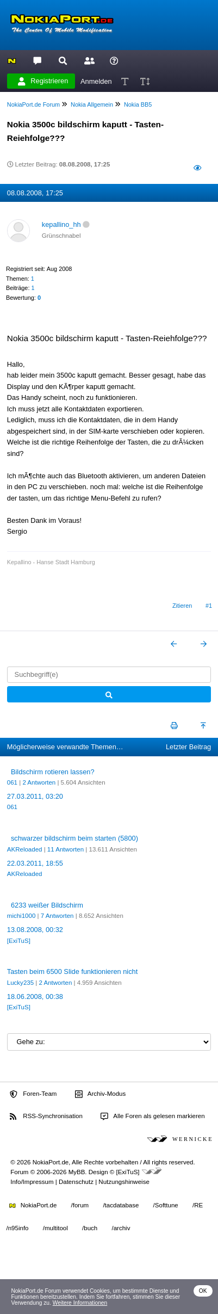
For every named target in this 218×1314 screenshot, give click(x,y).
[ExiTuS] (18, 940)
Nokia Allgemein (92, 104)
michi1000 (21, 915)
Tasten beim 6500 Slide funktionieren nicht (72, 971)
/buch (89, 1228)
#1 (208, 605)
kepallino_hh (61, 224)
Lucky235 (20, 982)
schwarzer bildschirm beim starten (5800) (74, 838)
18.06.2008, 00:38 (35, 996)
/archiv (120, 1228)
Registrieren (43, 81)
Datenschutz (76, 1182)
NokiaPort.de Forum (33, 104)
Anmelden (96, 81)
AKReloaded (24, 849)
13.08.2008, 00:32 (35, 930)
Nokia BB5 (138, 104)
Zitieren (182, 605)
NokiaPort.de (33, 1205)
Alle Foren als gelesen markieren (153, 1116)
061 (12, 782)
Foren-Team (33, 1094)
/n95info (18, 1228)
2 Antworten (38, 782)
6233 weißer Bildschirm (47, 905)
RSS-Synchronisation (46, 1116)
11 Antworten (65, 849)
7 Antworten (57, 915)
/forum (80, 1205)
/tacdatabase (121, 1205)
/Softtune (165, 1205)
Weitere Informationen (80, 1303)
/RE (197, 1205)
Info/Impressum (31, 1182)
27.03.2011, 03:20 (35, 796)
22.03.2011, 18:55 (35, 863)
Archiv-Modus (100, 1094)
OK (203, 1291)
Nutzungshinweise (123, 1182)
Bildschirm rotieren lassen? (53, 772)
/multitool (55, 1228)
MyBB (76, 1172)
